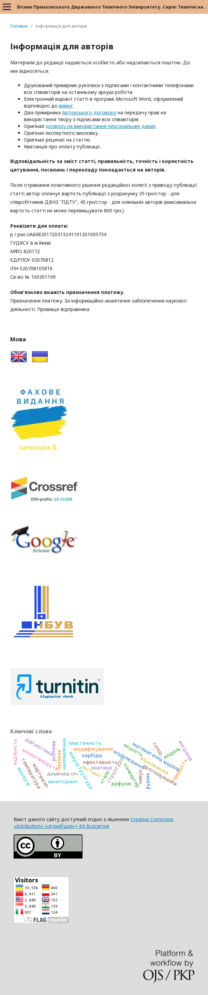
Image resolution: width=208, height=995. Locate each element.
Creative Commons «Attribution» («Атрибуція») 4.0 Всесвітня (94, 822)
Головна (19, 26)
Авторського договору (89, 112)
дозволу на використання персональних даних (100, 126)
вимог (66, 105)
